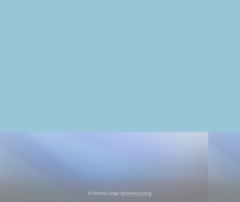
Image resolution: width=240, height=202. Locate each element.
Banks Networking (136, 193)
